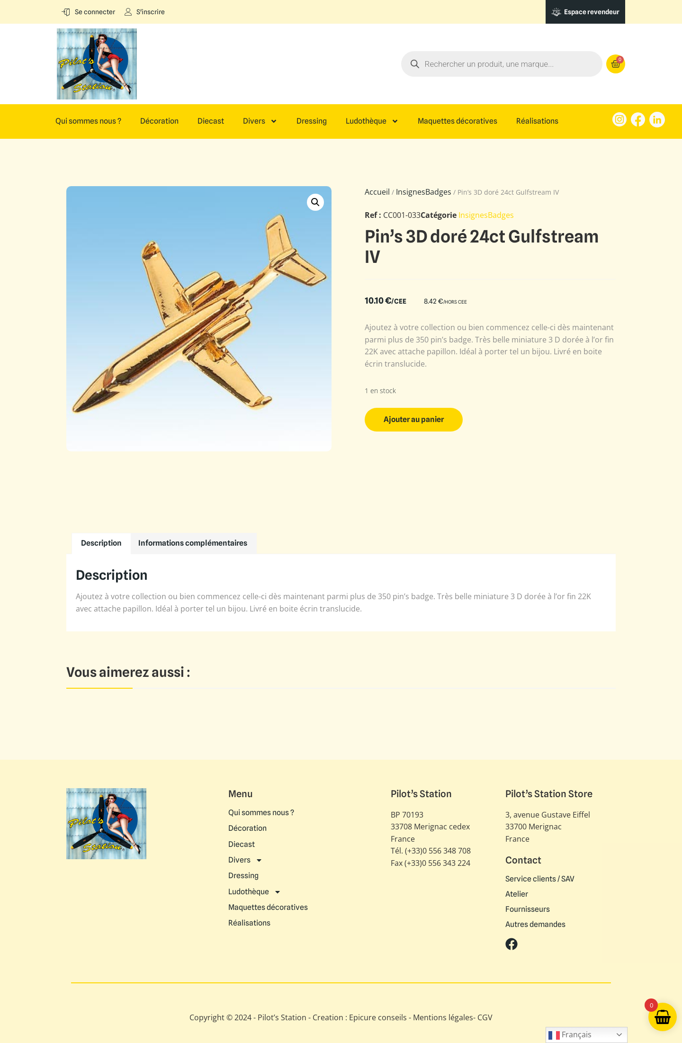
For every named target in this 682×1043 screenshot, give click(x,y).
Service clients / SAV (539, 879)
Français (570, 1035)
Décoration (159, 121)
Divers (260, 121)
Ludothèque (372, 121)
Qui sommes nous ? (88, 121)
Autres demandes (535, 924)
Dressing (311, 121)
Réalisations (537, 121)
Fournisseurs (527, 909)
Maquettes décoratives (457, 121)
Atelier (516, 894)
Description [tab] (101, 543)
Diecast (210, 121)
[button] (315, 202)
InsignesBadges (423, 192)
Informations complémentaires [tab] (192, 543)
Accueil (377, 192)
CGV (485, 1017)
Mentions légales (443, 1017)
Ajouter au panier (414, 419)
